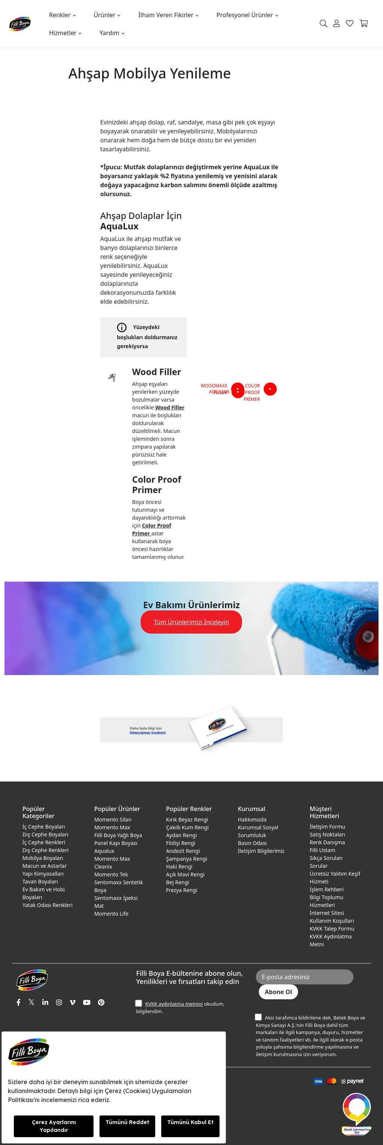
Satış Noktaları (327, 834)
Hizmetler (62, 33)
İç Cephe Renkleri (43, 842)
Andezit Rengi (183, 850)
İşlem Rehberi (327, 889)
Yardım (109, 33)
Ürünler (105, 15)
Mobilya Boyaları (42, 857)
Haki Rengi (179, 866)
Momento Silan (112, 819)
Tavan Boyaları (40, 881)
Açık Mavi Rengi (185, 874)
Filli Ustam (322, 850)
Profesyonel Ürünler (245, 15)
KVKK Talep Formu (332, 928)
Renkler (59, 15)
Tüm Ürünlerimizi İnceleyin (191, 622)
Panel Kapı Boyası (115, 843)
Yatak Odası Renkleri (47, 905)
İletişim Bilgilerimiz (261, 850)
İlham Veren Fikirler (165, 15)
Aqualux (104, 850)
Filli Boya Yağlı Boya (118, 835)
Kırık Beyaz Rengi (187, 819)
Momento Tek (111, 874)
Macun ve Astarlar (44, 865)
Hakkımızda (252, 819)
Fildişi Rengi (180, 843)
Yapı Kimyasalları (43, 873)
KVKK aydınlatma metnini (174, 1003)
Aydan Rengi (181, 835)
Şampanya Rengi (186, 858)
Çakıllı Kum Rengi (187, 827)
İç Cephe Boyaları (43, 826)
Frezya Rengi (181, 890)
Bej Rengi (177, 882)
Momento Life (111, 913)
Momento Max (112, 827)
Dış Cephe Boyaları (45, 834)
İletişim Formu (327, 826)
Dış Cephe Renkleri (45, 850)
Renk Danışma (327, 842)
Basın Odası (252, 843)
